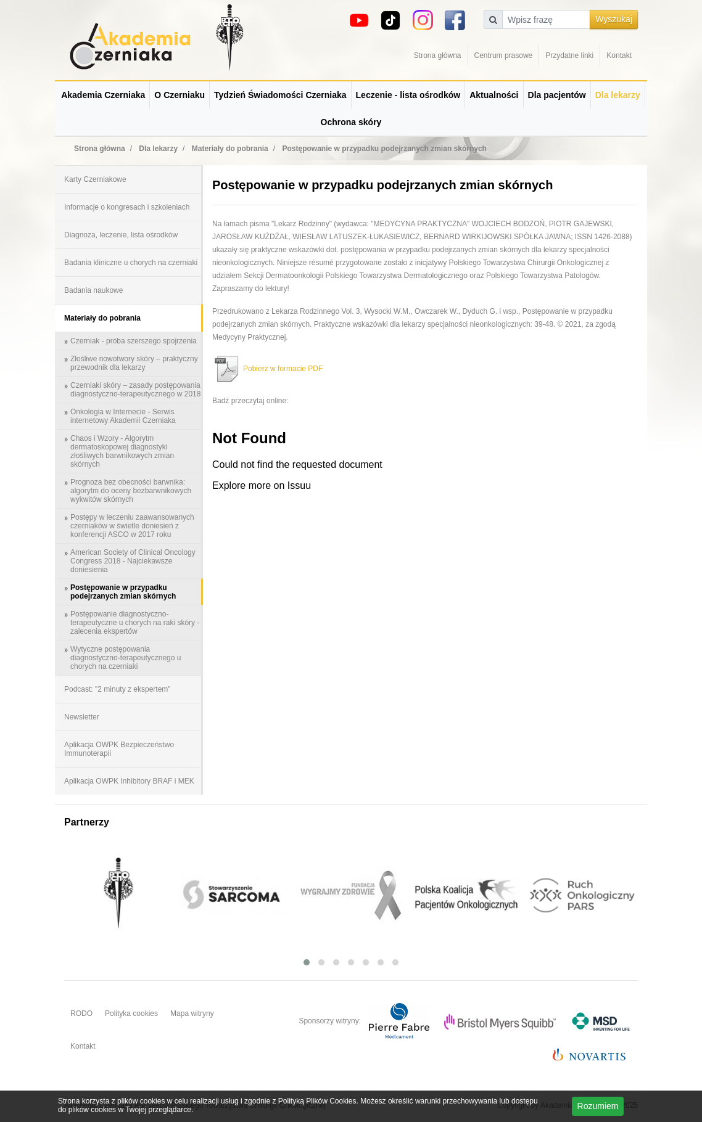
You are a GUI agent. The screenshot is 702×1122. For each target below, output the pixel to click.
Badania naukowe (93, 290)
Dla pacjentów (557, 95)
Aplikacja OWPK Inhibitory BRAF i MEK (129, 781)
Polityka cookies (131, 1013)
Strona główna (437, 55)
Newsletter (81, 717)
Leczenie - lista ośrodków (408, 95)
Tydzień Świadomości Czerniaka (280, 95)
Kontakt (619, 55)
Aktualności (493, 95)
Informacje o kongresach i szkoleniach (126, 207)
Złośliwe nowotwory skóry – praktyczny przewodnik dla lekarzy (134, 363)
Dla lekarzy (617, 95)
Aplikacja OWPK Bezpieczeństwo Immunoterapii (119, 749)
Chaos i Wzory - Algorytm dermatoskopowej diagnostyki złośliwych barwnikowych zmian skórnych (122, 451)
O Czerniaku (179, 95)
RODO (81, 1013)
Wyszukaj (613, 19)
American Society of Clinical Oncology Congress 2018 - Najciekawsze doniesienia (133, 561)
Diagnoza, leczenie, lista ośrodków (121, 235)
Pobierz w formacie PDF (267, 368)
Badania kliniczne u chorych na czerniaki (130, 262)
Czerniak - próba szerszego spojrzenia (133, 341)
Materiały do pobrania (102, 318)
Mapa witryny (192, 1013)
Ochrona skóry (351, 122)
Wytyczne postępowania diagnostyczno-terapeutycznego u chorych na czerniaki (125, 658)
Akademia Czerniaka (103, 95)
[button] (306, 962)
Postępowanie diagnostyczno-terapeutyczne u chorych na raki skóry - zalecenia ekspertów (134, 623)
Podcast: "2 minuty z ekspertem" (117, 689)
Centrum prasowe (503, 55)
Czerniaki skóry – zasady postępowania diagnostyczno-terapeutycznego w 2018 (135, 389)
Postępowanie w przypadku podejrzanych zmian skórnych (123, 591)
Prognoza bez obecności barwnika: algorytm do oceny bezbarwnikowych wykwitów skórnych (130, 491)
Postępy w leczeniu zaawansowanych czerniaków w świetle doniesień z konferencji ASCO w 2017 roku (132, 526)
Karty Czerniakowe (95, 179)
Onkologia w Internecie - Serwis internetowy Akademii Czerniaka (123, 416)
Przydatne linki (569, 55)
